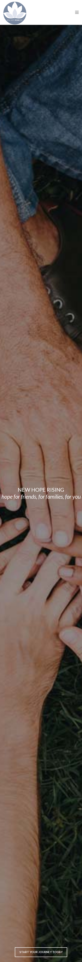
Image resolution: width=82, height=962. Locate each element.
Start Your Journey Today (41, 952)
